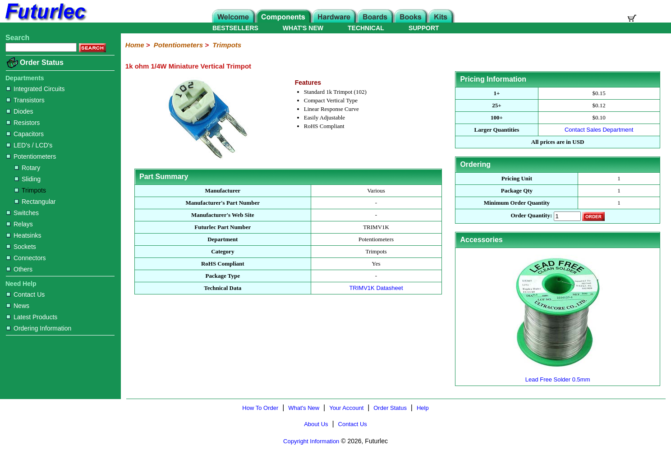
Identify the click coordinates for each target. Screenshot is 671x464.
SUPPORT (424, 28)
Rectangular (35, 201)
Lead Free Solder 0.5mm (558, 376)
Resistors (23, 122)
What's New (303, 407)
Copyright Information (311, 441)
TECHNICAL (366, 28)
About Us (316, 424)
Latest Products (31, 317)
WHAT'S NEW (303, 28)
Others (19, 269)
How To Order (260, 407)
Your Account (346, 407)
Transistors (25, 100)
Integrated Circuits (35, 88)
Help (423, 407)
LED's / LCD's (29, 145)
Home (134, 45)
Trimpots (30, 190)
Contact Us (25, 294)
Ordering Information (38, 328)
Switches (22, 212)
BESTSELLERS (235, 28)
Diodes (19, 111)
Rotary (27, 167)
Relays (19, 224)
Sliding (27, 179)
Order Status (42, 62)
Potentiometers (31, 156)
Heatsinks (23, 235)
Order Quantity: (531, 215)
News (17, 305)
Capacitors (25, 134)
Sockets (21, 246)
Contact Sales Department (599, 129)
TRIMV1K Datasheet (376, 288)
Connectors (26, 258)
